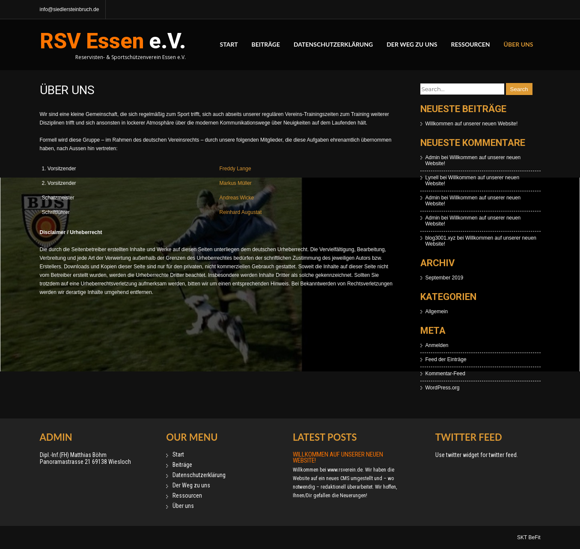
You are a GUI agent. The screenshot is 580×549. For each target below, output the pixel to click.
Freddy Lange (235, 169)
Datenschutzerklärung (333, 44)
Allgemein (436, 312)
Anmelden (437, 345)
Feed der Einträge (446, 359)
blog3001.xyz (440, 238)
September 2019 (444, 278)
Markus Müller (236, 183)
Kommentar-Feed (445, 374)
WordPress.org (442, 388)
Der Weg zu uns (412, 44)
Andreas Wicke (237, 198)
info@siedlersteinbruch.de (69, 9)
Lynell (432, 178)
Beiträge (266, 44)
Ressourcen (470, 44)
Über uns (518, 44)
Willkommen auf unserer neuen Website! (471, 124)
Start (229, 44)
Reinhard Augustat (241, 212)
